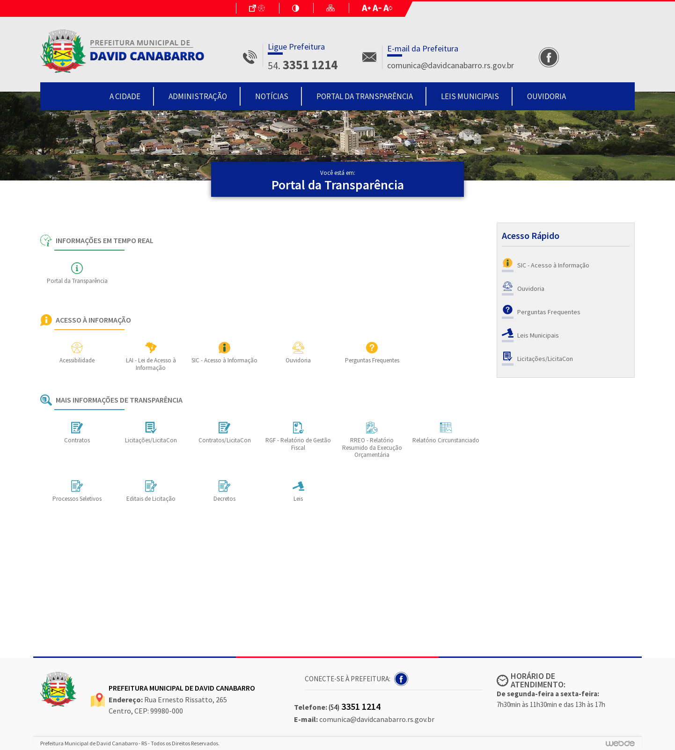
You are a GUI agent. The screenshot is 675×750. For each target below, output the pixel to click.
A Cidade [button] (125, 96)
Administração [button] (198, 96)
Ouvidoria (546, 96)
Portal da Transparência (364, 96)
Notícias (271, 96)
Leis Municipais (470, 96)
